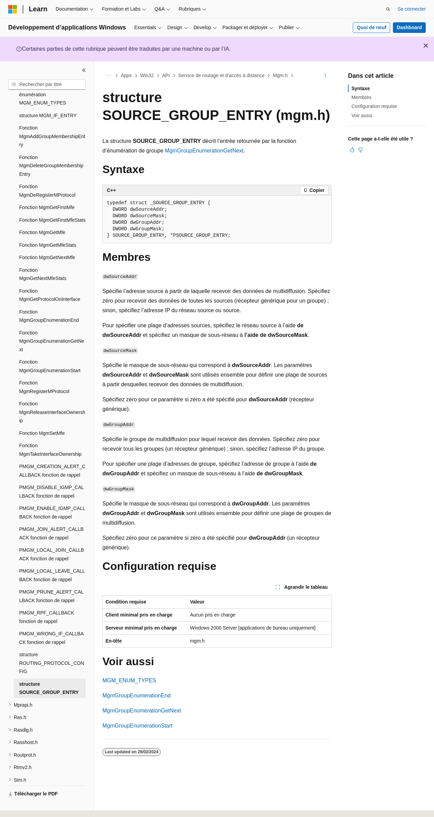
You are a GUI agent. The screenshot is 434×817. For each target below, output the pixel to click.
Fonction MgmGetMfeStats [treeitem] (47, 226)
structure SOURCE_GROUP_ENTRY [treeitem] (49, 669)
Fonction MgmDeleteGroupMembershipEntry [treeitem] (51, 147)
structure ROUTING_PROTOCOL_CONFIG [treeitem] (51, 644)
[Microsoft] (12, 9)
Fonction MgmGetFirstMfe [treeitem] (47, 188)
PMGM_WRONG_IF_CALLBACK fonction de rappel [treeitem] (51, 619)
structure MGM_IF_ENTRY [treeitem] (48, 96)
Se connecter (412, 9)
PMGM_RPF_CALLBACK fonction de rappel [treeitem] (46, 598)
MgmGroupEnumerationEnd (136, 695)
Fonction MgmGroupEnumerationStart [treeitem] (49, 347)
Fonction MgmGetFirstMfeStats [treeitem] (52, 201)
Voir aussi (361, 115)
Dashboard (409, 27)
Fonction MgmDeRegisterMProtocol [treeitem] (47, 172)
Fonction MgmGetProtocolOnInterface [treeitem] (49, 276)
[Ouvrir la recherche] (388, 9)
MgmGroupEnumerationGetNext (204, 151)
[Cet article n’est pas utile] (360, 150)
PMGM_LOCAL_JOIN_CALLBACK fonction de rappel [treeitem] (51, 535)
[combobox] (47, 84)
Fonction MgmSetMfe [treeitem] (42, 414)
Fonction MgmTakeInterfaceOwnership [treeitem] (50, 431)
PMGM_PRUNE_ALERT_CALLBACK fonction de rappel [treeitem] (51, 577)
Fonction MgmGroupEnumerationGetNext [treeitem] (51, 322)
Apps (126, 75)
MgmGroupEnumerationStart (137, 726)
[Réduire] (84, 70)
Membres (361, 97)
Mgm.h (280, 75)
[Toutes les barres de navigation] (108, 75)
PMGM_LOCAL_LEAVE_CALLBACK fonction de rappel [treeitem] (52, 556)
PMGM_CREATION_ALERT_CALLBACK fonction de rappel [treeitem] (52, 452)
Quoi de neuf (371, 27)
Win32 (147, 75)
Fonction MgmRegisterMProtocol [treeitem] (44, 368)
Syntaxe (360, 88)
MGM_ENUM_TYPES (129, 680)
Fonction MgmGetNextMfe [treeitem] (47, 238)
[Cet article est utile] (352, 150)
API (166, 75)
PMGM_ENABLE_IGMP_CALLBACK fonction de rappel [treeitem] (52, 494)
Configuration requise (374, 106)
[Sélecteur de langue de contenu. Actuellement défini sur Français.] (24, 805)
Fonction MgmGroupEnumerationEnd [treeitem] (49, 297)
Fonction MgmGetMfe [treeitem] (42, 213)
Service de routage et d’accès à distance (221, 75)
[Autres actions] (326, 75)
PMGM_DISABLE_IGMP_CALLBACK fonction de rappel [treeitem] (51, 473)
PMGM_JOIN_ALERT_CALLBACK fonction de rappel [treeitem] (51, 515)
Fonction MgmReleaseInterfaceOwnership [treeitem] (52, 393)
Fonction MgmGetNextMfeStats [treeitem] (42, 255)
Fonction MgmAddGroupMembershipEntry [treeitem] (52, 117)
